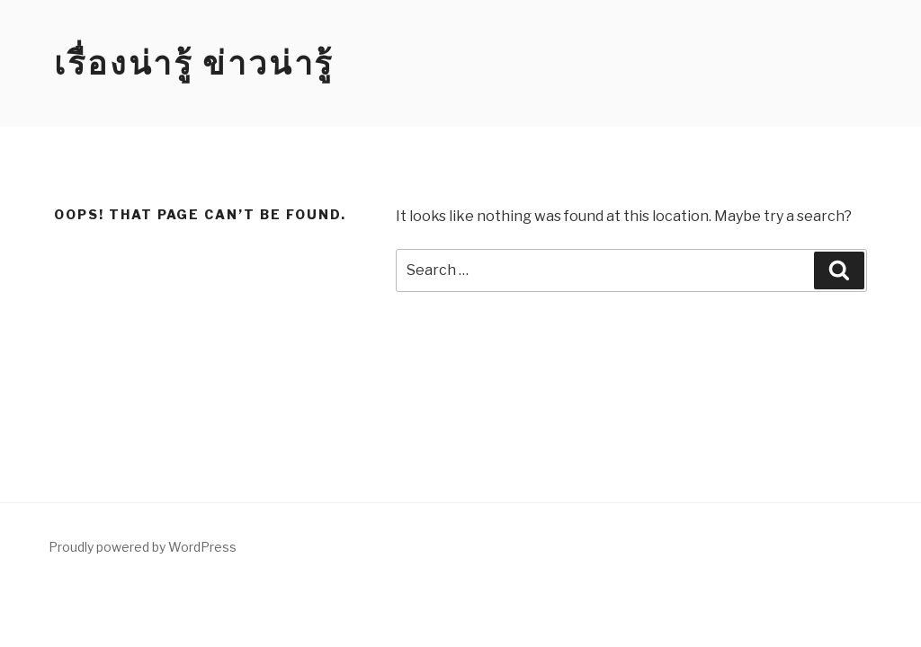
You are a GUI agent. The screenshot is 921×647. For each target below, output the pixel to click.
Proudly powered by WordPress (143, 546)
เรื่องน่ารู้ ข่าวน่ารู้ (194, 63)
